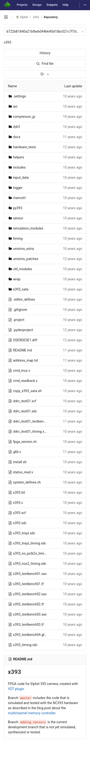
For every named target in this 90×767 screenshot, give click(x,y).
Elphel (22, 17)
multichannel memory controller (31, 713)
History (45, 53)
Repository (51, 17)
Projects (22, 5)
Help (66, 5)
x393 (7, 42)
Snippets (52, 5)
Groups (37, 5)
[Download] (45, 74)
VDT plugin (16, 689)
